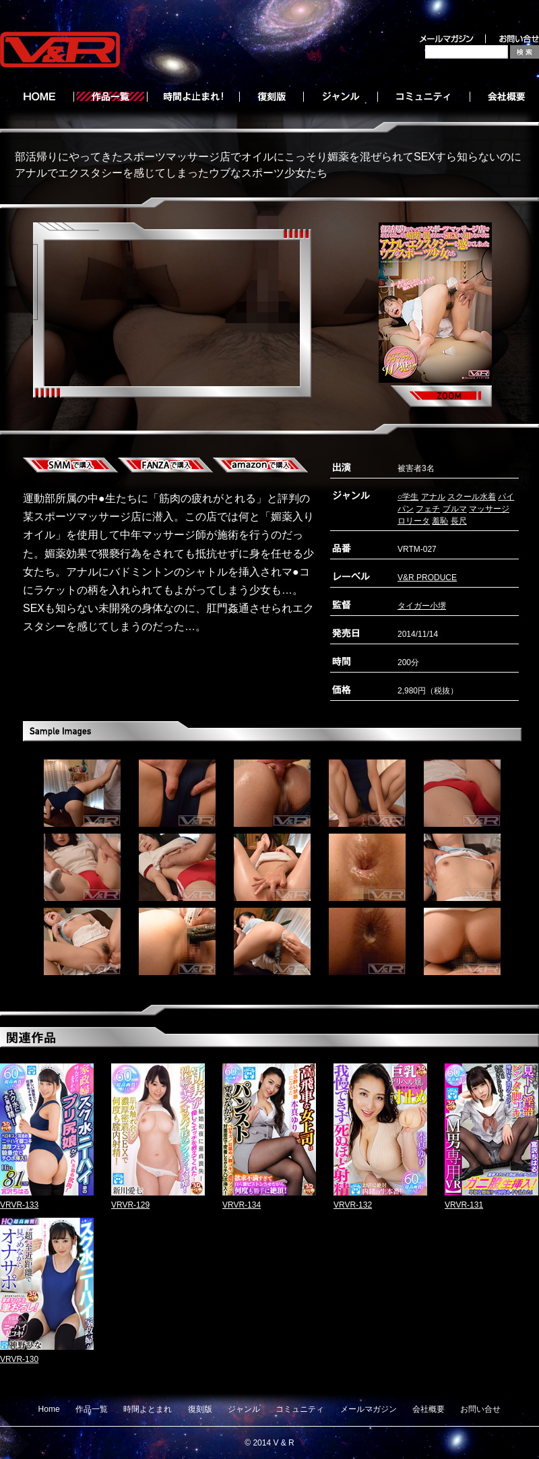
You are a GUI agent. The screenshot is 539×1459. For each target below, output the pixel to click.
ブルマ (455, 509)
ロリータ (414, 521)
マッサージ (489, 509)
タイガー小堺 (422, 606)
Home (49, 1409)
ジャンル (244, 1409)
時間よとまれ (147, 1409)
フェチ (428, 509)
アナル (433, 496)
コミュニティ (300, 1409)
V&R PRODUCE (427, 577)
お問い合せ (480, 1409)
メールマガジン (368, 1409)
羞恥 (440, 521)
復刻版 (200, 1409)
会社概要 (428, 1409)
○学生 (408, 496)
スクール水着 (471, 496)
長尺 (459, 521)
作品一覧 (91, 1409)
